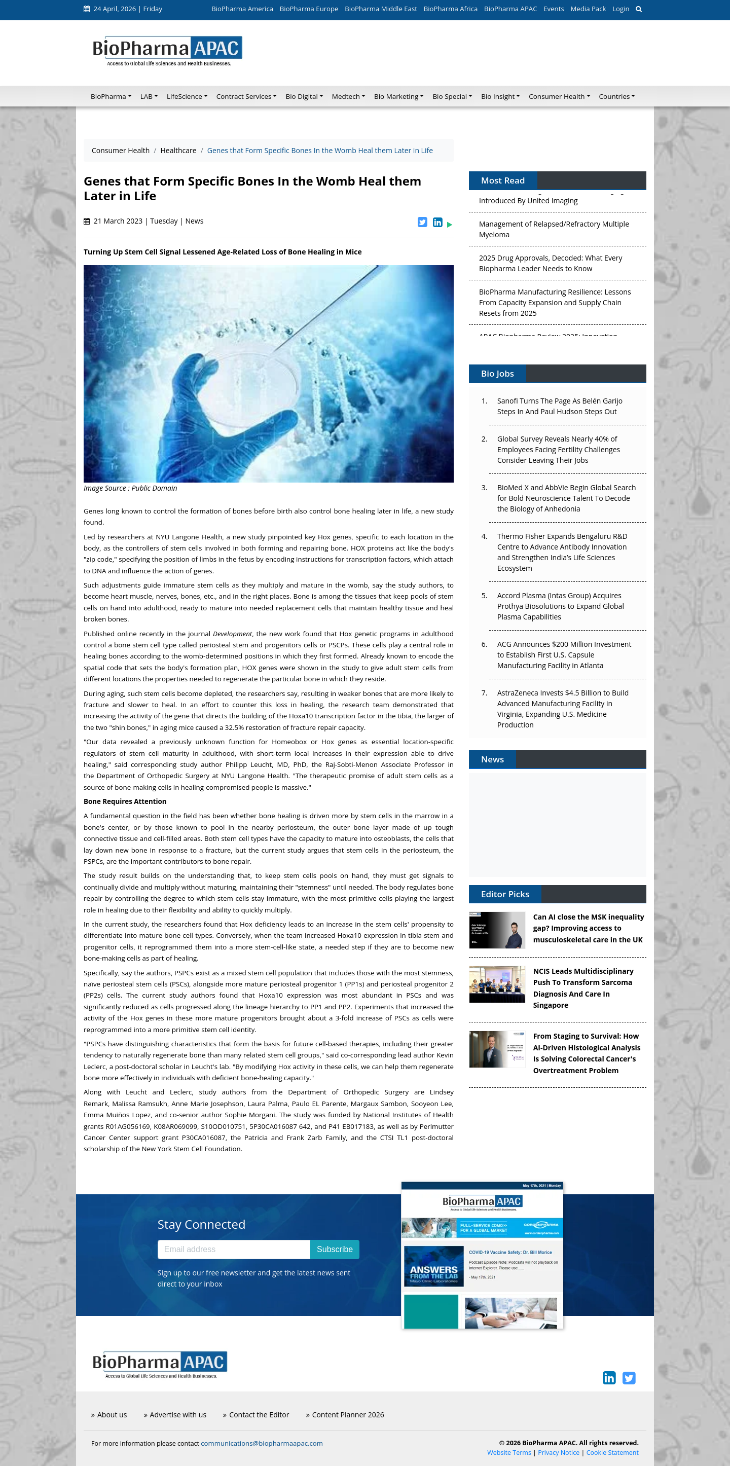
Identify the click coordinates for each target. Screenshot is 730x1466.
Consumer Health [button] (557, 96)
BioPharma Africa (451, 8)
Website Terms (509, 1452)
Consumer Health (121, 150)
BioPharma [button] (108, 96)
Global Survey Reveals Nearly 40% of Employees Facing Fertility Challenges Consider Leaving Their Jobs (558, 449)
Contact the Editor (256, 1414)
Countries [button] (614, 96)
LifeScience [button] (184, 96)
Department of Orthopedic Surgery (153, 775)
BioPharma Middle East (381, 8)
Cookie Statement (613, 1452)
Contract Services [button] (244, 96)
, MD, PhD (266, 764)
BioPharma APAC (510, 8)
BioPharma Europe (309, 8)
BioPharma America (242, 8)
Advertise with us (175, 1414)
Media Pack (588, 8)
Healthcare (178, 150)
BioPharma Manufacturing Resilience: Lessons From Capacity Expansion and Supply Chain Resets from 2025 (555, 304)
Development (232, 633)
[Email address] (234, 1249)
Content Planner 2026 (345, 1414)
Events (553, 8)
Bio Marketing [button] (396, 96)
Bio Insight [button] (498, 96)
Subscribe (335, 1249)
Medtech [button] (346, 96)
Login (620, 8)
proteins (380, 548)
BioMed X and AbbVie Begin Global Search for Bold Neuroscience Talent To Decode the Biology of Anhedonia (566, 498)
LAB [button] (146, 96)
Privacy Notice (558, 1452)
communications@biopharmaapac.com (262, 1443)
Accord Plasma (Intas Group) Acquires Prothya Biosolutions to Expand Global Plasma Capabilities (560, 606)
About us (109, 1414)
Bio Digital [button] (301, 96)
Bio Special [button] (449, 96)
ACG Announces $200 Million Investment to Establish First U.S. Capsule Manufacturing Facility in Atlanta (564, 654)
